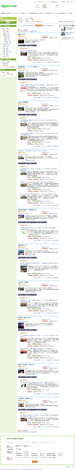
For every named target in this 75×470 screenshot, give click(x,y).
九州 (4, 54)
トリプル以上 (44, 457)
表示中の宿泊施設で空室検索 (66, 21)
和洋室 (54, 457)
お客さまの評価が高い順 (48, 25)
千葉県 (5, 38)
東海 (4, 48)
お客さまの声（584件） (23, 213)
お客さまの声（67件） (23, 286)
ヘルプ (34, 1)
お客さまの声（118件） (23, 249)
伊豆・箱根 (5, 43)
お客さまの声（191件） (23, 106)
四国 (4, 53)
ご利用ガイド (40, 1)
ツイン (37, 457)
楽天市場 (63, 1)
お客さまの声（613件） (23, 154)
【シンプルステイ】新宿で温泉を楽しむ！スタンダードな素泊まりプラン (38, 194)
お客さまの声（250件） (23, 402)
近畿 (4, 49)
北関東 (4, 33)
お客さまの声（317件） (23, 70)
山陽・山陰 (5, 51)
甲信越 (4, 45)
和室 (50, 457)
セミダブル (25, 457)
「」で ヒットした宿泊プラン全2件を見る (47, 146)
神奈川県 (6, 41)
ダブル (31, 457)
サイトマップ (48, 1)
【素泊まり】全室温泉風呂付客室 (28, 50)
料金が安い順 (31, 25)
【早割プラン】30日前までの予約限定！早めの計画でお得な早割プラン (38, 182)
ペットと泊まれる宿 (7, 67)
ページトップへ (71, 466)
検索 (35, 462)
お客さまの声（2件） (23, 38)
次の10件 (35, 31)
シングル (19, 457)
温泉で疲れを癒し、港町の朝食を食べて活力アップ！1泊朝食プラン (37, 348)
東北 (4, 31)
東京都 (5, 40)
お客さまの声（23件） (23, 368)
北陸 (4, 46)
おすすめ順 (25, 25)
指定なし (28, 19)
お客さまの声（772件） (23, 321)
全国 (27, 18)
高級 (4, 63)
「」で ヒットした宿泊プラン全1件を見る (47, 62)
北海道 (4, 30)
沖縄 (4, 56)
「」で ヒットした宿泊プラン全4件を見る (47, 205)
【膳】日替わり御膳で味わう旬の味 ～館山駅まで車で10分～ (38, 382)
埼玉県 (5, 36)
